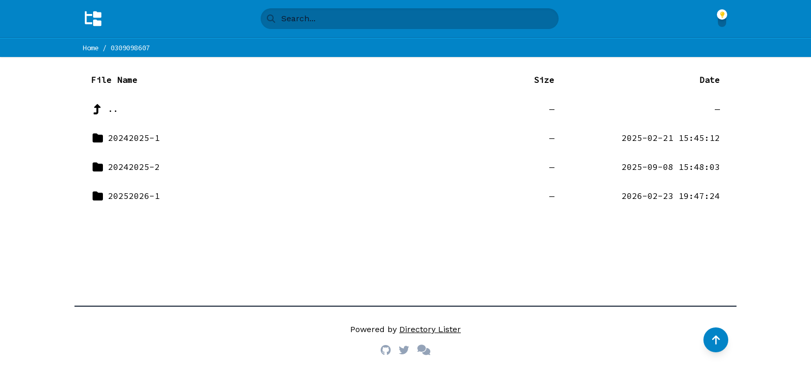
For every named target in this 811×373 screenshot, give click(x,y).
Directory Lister (430, 329)
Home (91, 47)
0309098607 (131, 47)
